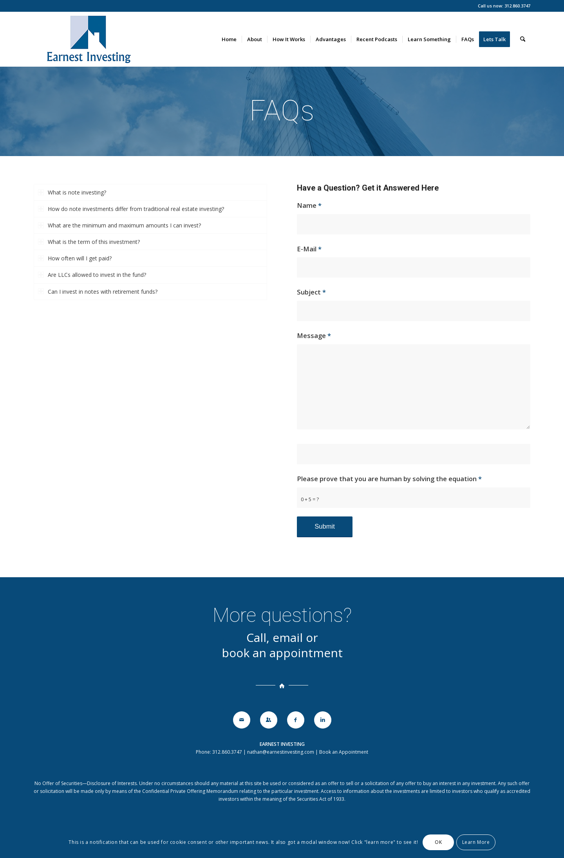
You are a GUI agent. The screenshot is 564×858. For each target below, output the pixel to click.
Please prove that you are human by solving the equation (389, 478)
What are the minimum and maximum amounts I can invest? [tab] (119, 225)
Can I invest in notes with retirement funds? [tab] (97, 291)
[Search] (522, 39)
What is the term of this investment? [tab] (89, 241)
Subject (311, 291)
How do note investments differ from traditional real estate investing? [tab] (131, 209)
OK (438, 842)
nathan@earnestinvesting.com (280, 752)
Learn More (476, 842)
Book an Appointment (343, 752)
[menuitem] (229, 39)
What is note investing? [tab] (72, 192)
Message (314, 335)
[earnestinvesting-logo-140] (88, 39)
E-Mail (309, 248)
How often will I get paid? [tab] (75, 258)
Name (309, 205)
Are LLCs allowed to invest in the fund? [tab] (92, 274)
